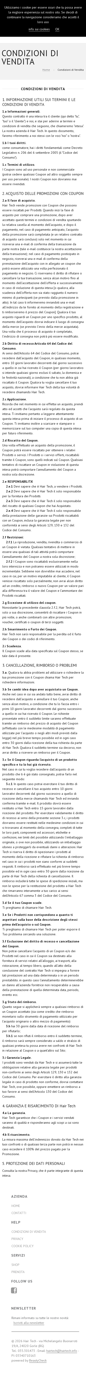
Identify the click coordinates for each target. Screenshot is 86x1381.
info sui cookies (39, 29)
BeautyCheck (38, 1360)
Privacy (17, 1239)
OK (57, 29)
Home (46, 69)
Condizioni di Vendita (28, 1232)
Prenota (18, 1272)
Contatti (18, 1213)
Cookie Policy (22, 1246)
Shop (15, 1265)
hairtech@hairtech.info (61, 1351)
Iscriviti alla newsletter (28, 1323)
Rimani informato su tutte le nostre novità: (40, 1320)
